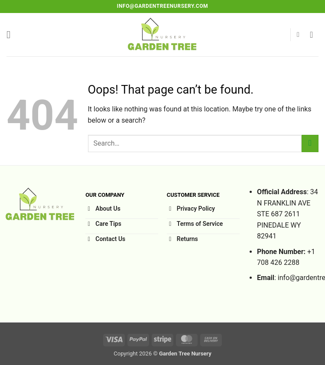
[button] (11, 34)
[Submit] (310, 143)
